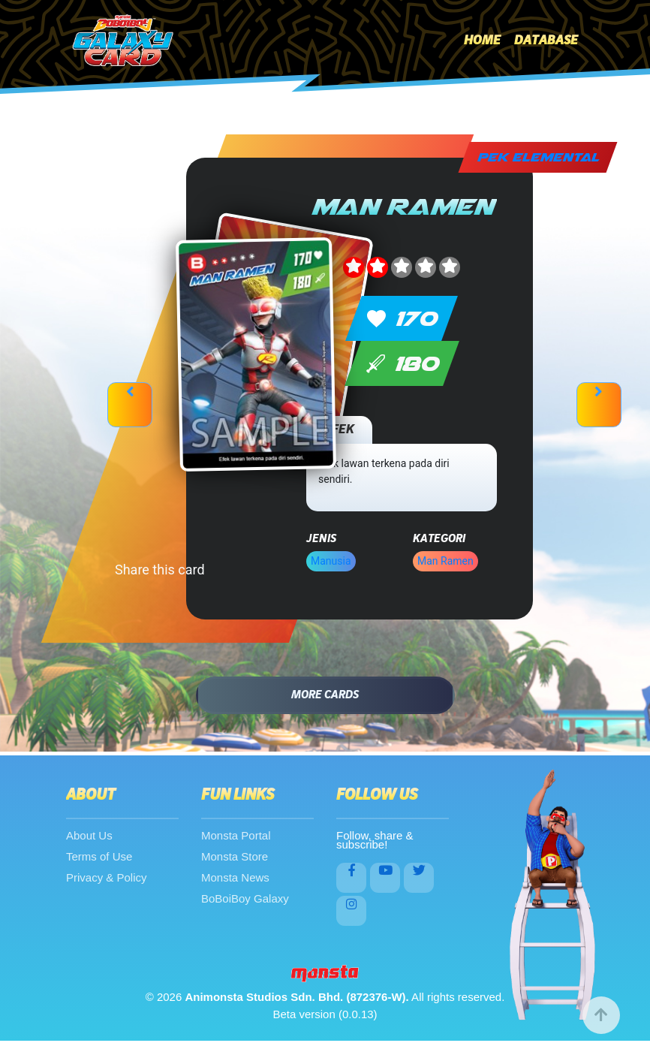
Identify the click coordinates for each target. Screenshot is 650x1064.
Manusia (331, 561)
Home (482, 40)
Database (546, 40)
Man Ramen (445, 561)
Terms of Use (99, 856)
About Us (89, 835)
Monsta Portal (236, 835)
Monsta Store (234, 856)
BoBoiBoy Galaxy (245, 898)
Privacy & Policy (106, 877)
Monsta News (235, 877)
